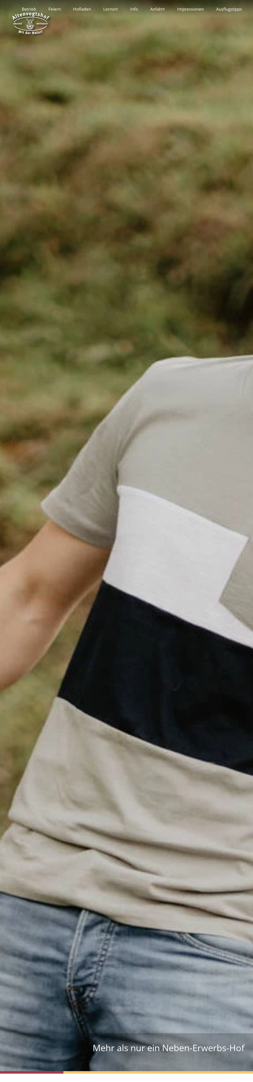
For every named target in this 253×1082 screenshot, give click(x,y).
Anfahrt (157, 9)
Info (134, 9)
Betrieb (29, 9)
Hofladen (82, 9)
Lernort (110, 9)
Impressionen (190, 9)
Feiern (54, 9)
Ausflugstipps (229, 9)
